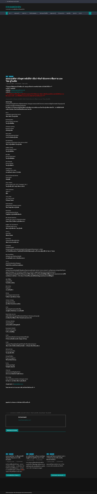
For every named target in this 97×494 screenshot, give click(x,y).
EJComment (18, 83)
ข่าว (10, 13)
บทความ (24, 13)
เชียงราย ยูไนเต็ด (34, 413)
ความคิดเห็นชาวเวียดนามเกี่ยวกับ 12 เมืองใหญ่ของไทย (14, 475)
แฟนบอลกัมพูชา (42, 413)
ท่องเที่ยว (69, 13)
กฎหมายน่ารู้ (53, 13)
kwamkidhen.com (18, 384)
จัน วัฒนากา (28, 413)
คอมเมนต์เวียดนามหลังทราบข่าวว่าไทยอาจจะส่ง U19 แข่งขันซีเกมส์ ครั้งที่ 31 (55, 457)
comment (12, 413)
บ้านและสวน (61, 13)
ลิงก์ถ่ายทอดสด (33, 13)
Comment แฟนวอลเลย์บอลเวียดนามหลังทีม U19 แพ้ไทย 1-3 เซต (59, 475)
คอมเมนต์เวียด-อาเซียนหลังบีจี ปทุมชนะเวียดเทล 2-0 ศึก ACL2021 (14, 457)
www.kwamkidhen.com (17, 92)
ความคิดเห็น (18, 413)
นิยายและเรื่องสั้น (44, 13)
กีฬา (7, 76)
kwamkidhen (13, 7)
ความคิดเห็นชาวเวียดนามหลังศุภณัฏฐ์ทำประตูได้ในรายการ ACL (35, 457)
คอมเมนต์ (16, 13)
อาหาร (80, 13)
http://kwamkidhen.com (24, 420)
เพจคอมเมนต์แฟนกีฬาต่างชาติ (18, 90)
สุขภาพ (74, 13)
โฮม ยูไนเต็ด (48, 413)
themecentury (28, 492)
